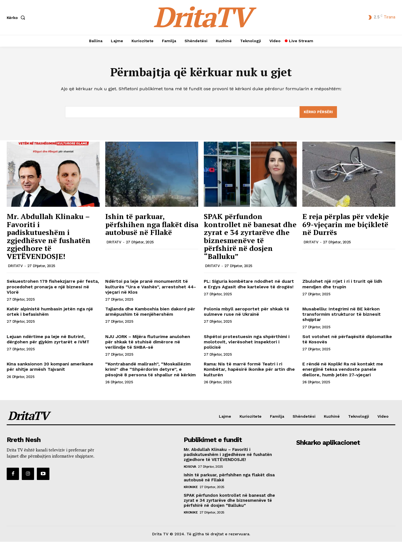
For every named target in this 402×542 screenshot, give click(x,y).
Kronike (191, 487)
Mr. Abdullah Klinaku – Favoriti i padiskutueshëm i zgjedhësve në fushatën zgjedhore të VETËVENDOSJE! (48, 236)
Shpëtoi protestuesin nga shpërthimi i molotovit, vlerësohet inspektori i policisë (246, 342)
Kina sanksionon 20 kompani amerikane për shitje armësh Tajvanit (50, 367)
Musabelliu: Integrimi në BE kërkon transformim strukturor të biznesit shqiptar (341, 314)
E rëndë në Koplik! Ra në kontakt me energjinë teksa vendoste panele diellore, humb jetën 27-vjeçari (342, 369)
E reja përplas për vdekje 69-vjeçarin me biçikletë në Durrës (345, 224)
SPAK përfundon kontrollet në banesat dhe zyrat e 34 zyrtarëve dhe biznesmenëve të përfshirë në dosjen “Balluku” (250, 236)
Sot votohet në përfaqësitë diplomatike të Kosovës (347, 339)
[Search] (318, 112)
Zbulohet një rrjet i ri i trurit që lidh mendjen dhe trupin (342, 284)
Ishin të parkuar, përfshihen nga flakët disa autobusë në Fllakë (151, 224)
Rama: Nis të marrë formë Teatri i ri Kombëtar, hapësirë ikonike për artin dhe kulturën (249, 369)
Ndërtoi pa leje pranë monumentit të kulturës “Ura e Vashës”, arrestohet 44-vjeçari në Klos (150, 287)
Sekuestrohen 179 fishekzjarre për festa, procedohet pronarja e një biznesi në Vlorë (53, 287)
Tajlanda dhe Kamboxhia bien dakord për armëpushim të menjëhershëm (150, 311)
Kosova (190, 467)
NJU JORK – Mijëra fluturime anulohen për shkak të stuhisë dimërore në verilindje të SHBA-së (147, 342)
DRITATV (15, 266)
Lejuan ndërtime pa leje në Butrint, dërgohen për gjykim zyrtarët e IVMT (48, 339)
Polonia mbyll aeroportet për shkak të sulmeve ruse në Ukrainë (246, 311)
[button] (17, 17)
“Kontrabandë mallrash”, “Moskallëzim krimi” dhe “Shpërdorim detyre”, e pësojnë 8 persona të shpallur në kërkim (150, 369)
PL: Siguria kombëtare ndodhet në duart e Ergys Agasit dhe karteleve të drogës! (249, 284)
